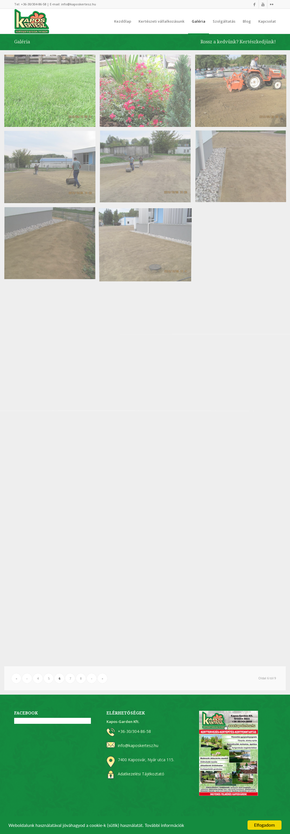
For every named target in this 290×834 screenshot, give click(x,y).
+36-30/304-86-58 (33, 4)
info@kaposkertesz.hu (78, 4)
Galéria (22, 41)
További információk (164, 826)
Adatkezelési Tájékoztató (141, 773)
